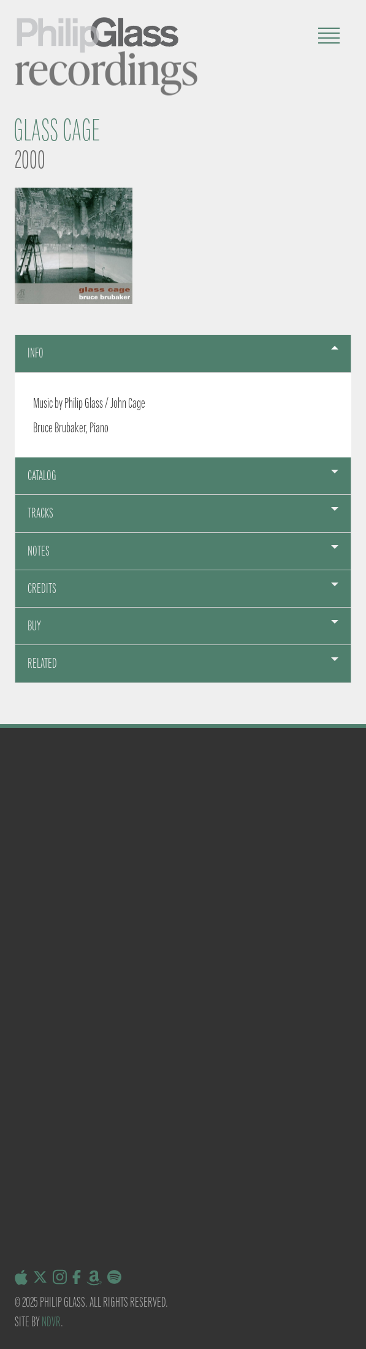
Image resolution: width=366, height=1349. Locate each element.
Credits (42, 588)
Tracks (40, 513)
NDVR (51, 1321)
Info (36, 353)
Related (42, 663)
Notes (39, 551)
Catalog (42, 475)
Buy (34, 625)
